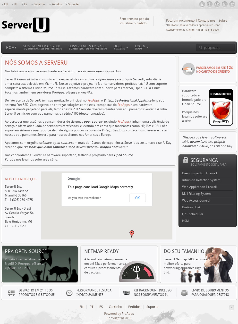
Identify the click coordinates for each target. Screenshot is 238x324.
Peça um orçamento (180, 20)
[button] (132, 234)
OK (137, 198)
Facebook (210, 4)
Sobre (223, 20)
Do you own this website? (84, 198)
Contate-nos (206, 20)
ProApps (93, 100)
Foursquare (217, 4)
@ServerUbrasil (202, 4)
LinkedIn (225, 4)
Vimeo (232, 4)
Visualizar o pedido (133, 23)
